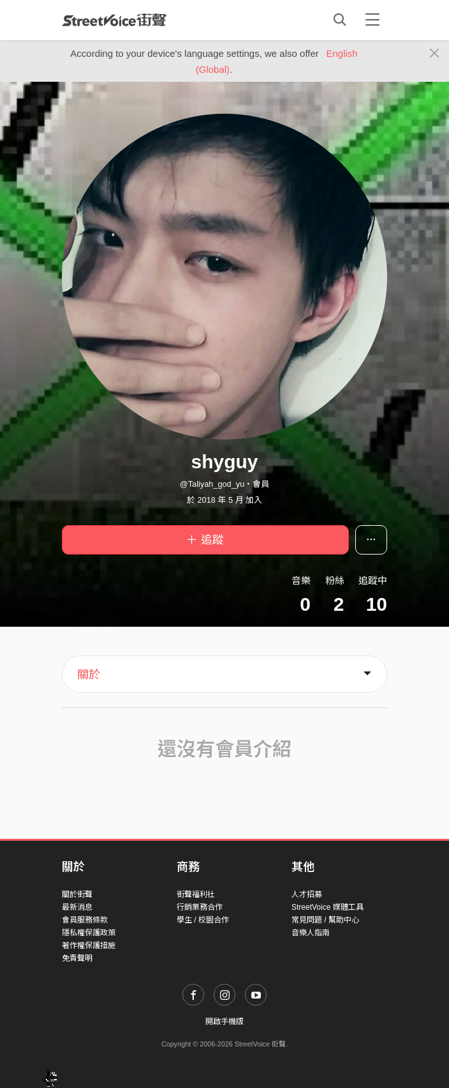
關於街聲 (77, 894)
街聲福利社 (196, 894)
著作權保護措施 (88, 945)
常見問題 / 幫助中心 (325, 920)
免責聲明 (77, 958)
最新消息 (77, 907)
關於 (88, 674)
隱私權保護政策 (88, 932)
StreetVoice (114, 19)
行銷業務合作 (200, 907)
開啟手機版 (224, 1021)
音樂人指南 (310, 932)
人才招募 (306, 894)
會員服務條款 (85, 920)
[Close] (434, 53)
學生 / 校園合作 (203, 920)
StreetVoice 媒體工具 (327, 907)
